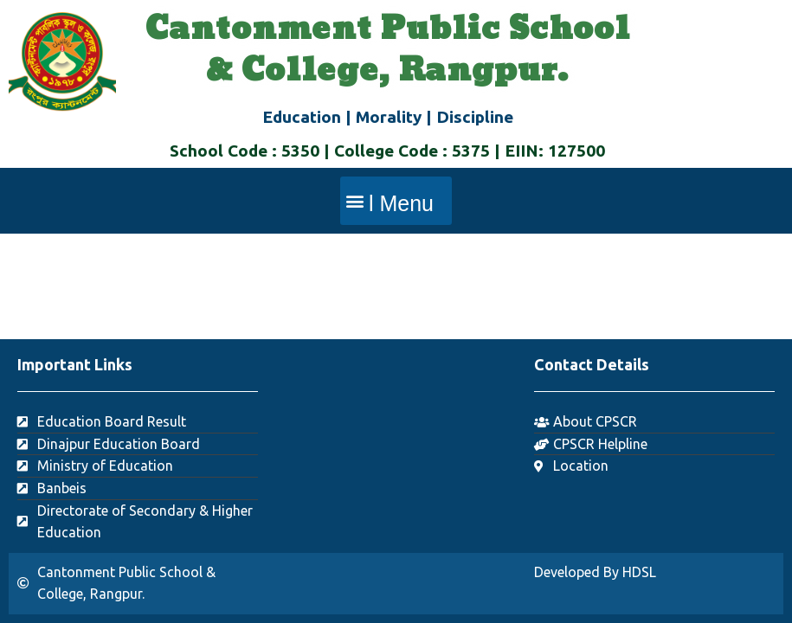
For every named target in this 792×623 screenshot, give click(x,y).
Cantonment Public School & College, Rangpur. (387, 50)
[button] (395, 201)
